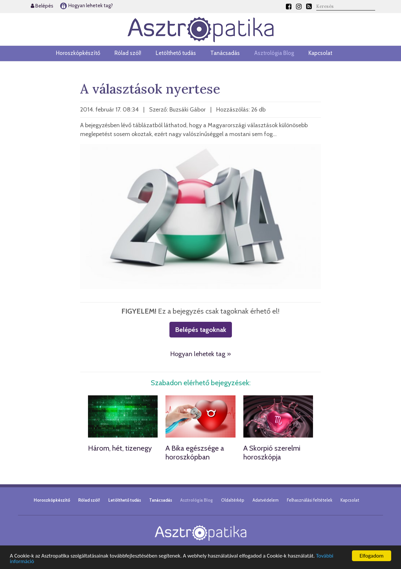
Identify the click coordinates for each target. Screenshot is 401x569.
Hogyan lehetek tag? (86, 6)
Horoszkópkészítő (78, 53)
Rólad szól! (127, 53)
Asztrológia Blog (274, 53)
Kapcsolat (320, 53)
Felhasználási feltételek (309, 500)
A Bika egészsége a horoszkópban (195, 452)
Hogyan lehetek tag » (200, 354)
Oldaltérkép (232, 500)
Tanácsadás (225, 53)
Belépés (42, 6)
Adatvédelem (266, 500)
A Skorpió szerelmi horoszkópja (271, 452)
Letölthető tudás (176, 53)
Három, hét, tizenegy (120, 448)
